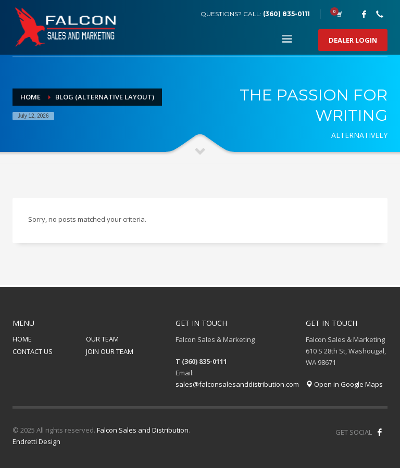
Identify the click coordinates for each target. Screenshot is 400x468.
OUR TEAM (102, 339)
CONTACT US (32, 351)
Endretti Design (36, 441)
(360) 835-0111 (286, 14)
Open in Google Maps (344, 384)
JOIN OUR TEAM (109, 351)
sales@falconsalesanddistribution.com (237, 384)
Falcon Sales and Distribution (143, 430)
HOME (22, 339)
